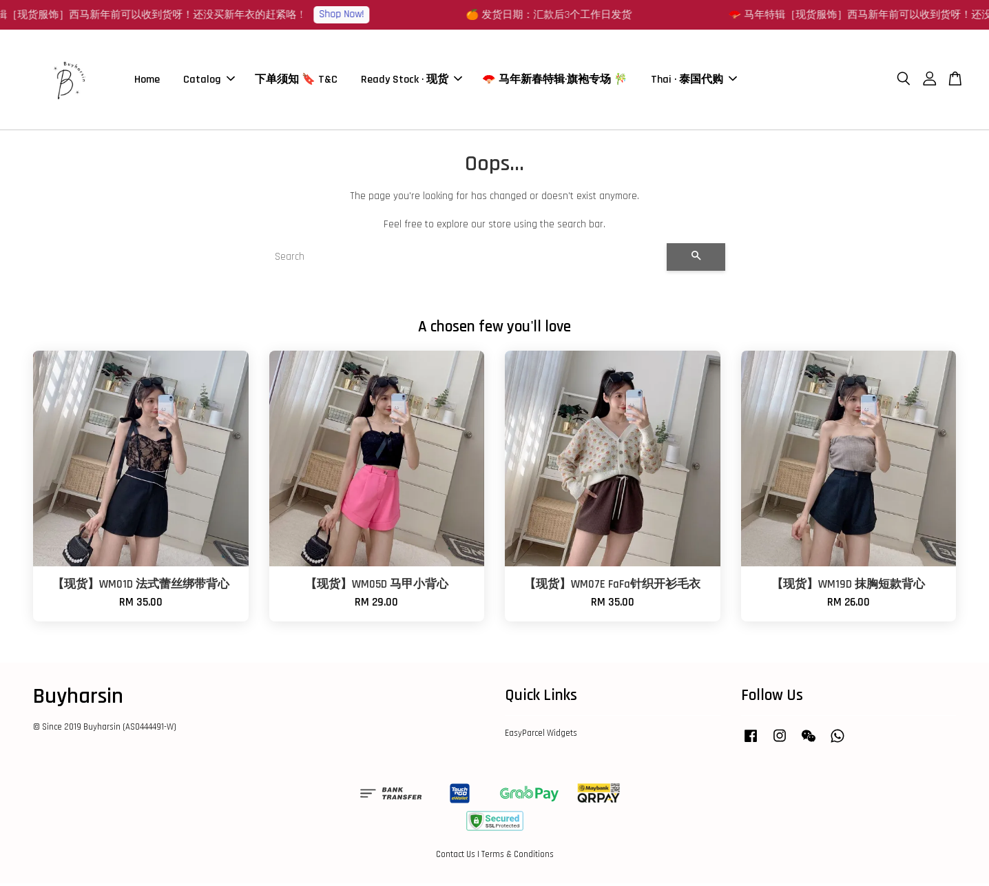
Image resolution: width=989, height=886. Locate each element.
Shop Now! (354, 14)
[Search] (465, 260)
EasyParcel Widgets (541, 736)
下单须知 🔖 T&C (296, 81)
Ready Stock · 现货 (411, 81)
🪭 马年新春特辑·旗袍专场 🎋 (554, 81)
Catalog (209, 81)
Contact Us (455, 857)
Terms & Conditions (517, 857)
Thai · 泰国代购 (694, 81)
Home (147, 81)
